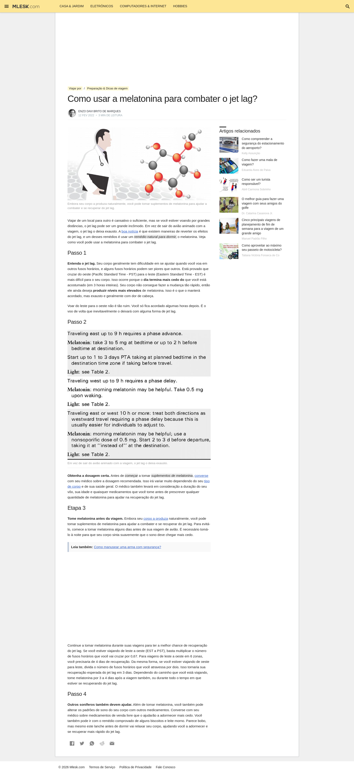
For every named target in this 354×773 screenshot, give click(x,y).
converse (201, 475)
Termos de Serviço (102, 767)
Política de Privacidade (135, 767)
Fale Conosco (165, 767)
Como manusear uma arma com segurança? (127, 547)
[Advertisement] (177, 49)
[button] (72, 743)
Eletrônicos (102, 6)
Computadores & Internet (143, 6)
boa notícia (129, 231)
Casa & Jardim (72, 6)
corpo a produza (156, 518)
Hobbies (180, 6)
